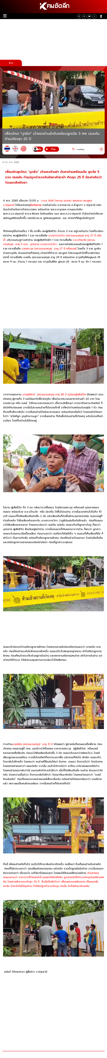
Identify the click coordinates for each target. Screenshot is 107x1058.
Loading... (81, 149)
